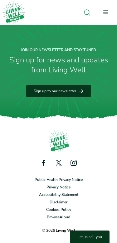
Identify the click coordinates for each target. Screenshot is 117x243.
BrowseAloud (58, 217)
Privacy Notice (58, 187)
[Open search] (87, 12)
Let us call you (89, 236)
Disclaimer (58, 202)
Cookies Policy (58, 209)
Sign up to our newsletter (59, 91)
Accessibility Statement (58, 194)
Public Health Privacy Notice (59, 179)
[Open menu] (107, 12)
